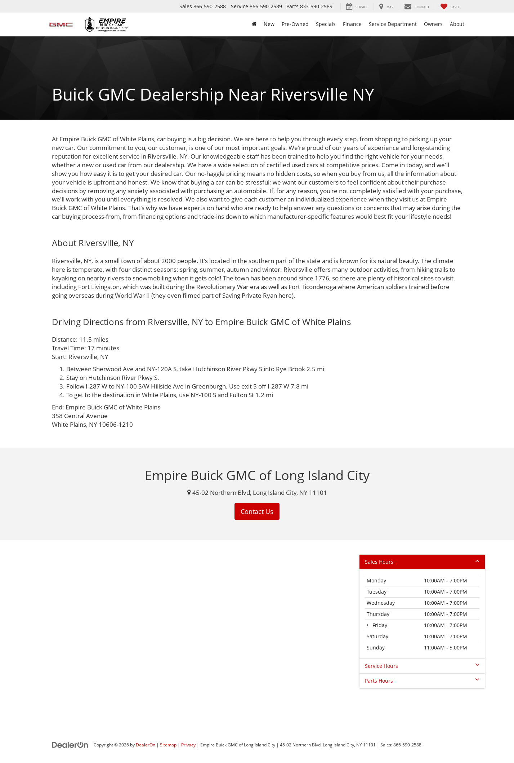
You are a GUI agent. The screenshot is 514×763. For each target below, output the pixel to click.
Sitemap (168, 745)
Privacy (188, 745)
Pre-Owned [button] (295, 24)
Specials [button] (326, 24)
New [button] (269, 24)
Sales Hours (422, 561)
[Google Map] (257, 630)
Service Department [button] (393, 24)
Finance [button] (352, 24)
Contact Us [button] (257, 511)
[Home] (254, 24)
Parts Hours (422, 680)
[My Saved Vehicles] (450, 6)
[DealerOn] (70, 744)
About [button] (457, 24)
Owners (433, 24)
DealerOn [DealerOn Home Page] (145, 745)
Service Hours (422, 665)
